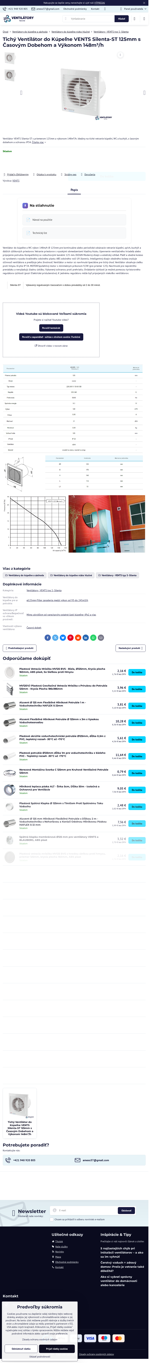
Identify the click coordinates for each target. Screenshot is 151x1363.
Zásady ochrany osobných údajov (96, 1354)
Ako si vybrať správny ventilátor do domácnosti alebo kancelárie (119, 1281)
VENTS (15, 180)
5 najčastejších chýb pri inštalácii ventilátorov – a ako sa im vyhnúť (122, 1252)
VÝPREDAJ (99, 2)
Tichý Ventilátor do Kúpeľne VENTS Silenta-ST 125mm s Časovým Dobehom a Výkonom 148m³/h (19, 1128)
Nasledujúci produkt (131, 648)
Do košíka (107, 163)
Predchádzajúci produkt (20, 648)
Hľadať (121, 18)
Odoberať (126, 1210)
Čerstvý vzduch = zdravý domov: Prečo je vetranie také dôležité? (122, 1267)
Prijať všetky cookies (57, 1348)
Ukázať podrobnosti (39, 1356)
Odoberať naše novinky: (30, 1216)
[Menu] (144, 18)
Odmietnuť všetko (21, 1348)
